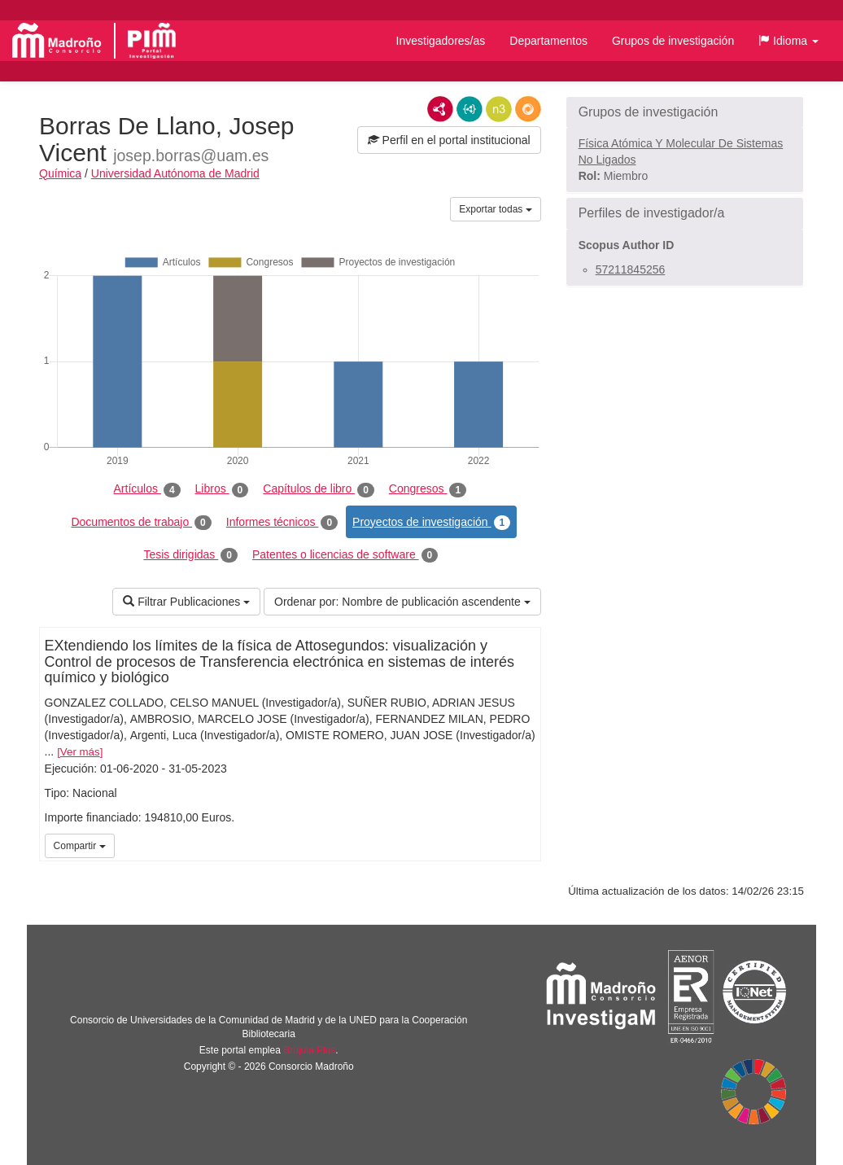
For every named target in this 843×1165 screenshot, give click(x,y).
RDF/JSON (528, 109)
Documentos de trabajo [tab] (141, 522)
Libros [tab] (222, 489)
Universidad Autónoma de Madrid (175, 173)
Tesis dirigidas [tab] (190, 555)
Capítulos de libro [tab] (318, 489)
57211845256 (631, 269)
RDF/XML (440, 109)
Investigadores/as (441, 40)
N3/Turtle (499, 109)
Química (60, 173)
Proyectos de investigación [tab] (431, 522)
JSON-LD (469, 109)
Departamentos (548, 40)
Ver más (80, 752)
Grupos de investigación (673, 40)
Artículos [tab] (147, 489)
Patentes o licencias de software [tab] (345, 555)
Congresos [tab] (427, 489)
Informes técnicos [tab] (282, 522)
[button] (788, 40)
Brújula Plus (309, 1050)
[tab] (684, 112)
